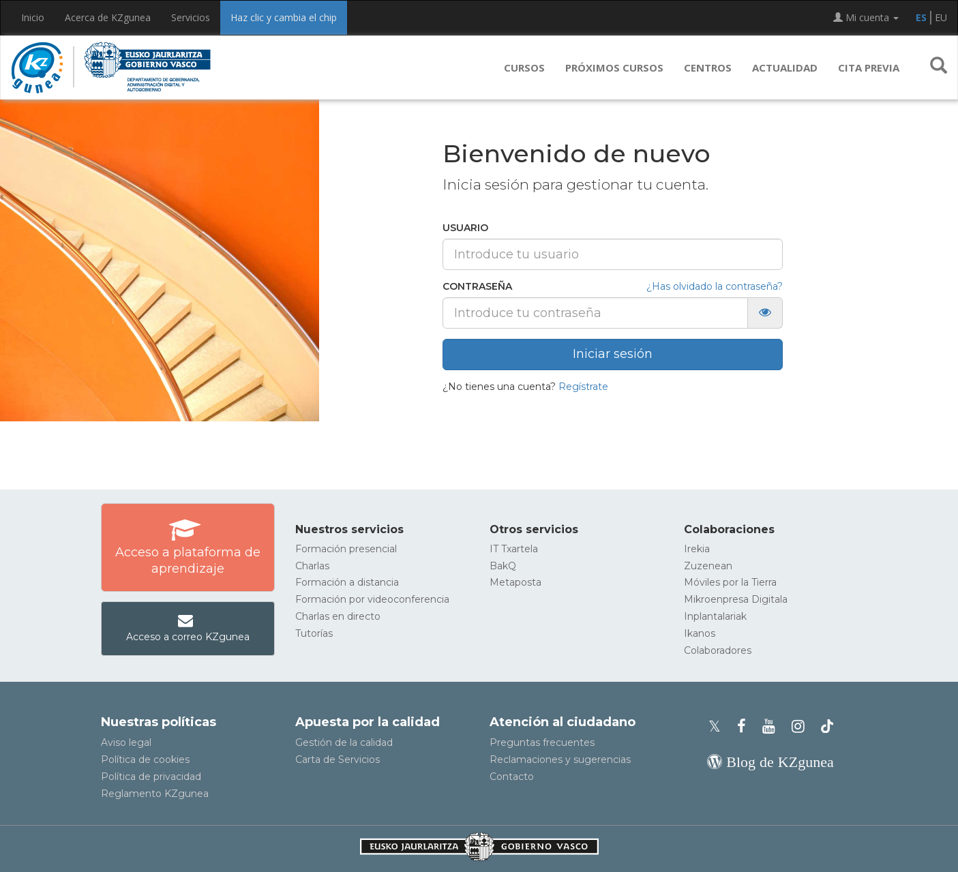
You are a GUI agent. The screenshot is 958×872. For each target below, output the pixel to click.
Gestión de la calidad (344, 742)
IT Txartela (514, 549)
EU (941, 17)
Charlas (312, 566)
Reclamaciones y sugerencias (560, 759)
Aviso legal (126, 742)
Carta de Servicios (337, 759)
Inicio (32, 17)
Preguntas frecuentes (542, 742)
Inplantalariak (715, 616)
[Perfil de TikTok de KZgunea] (827, 726)
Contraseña (477, 286)
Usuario (465, 228)
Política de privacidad (151, 776)
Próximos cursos (614, 67)
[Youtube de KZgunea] (773, 726)
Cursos (524, 67)
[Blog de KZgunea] (770, 762)
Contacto (512, 776)
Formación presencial (346, 549)
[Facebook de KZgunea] (745, 726)
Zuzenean (708, 566)
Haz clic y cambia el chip (283, 17)
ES (921, 17)
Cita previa (868, 67)
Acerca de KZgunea (108, 17)
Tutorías (314, 633)
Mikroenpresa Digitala (736, 599)
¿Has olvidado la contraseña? (714, 286)
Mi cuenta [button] (866, 17)
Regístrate (583, 386)
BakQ (503, 566)
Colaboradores (717, 650)
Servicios (190, 17)
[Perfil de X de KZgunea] (718, 726)
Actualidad (785, 67)
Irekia (697, 549)
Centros (708, 67)
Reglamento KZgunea (155, 793)
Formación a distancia (347, 582)
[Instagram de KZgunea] (802, 726)
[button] (938, 67)
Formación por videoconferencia (372, 599)
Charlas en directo (337, 616)
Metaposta (515, 582)
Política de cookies (145, 759)
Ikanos (699, 633)
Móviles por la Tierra (730, 582)
